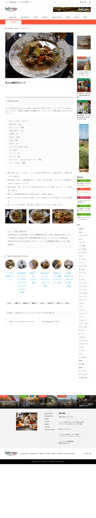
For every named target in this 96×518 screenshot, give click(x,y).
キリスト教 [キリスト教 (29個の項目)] (81, 269)
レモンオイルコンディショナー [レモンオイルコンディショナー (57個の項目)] (83, 341)
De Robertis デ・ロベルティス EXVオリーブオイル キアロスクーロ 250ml (22, 282)
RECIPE (36, 17)
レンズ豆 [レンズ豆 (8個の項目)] (81, 347)
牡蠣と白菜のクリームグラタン (67, 417)
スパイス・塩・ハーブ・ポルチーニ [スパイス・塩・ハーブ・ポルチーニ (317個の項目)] (83, 287)
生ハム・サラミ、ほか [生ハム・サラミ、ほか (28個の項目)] (83, 371)
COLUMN (76, 17)
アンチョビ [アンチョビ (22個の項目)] (81, 242)
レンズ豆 (45, 312)
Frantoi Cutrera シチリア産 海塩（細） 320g (69, 279)
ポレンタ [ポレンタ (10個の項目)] (81, 333)
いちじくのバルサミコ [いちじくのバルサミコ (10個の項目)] (83, 236)
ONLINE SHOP (13, 17)
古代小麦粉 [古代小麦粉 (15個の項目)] (81, 364)
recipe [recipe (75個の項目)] (80, 232)
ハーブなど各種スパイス (10, 276)
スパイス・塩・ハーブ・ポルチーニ (34, 312)
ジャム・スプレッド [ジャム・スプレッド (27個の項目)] (83, 283)
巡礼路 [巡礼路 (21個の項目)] (80, 367)
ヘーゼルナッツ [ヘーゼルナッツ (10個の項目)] (83, 320)
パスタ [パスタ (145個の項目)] (80, 306)
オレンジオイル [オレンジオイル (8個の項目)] (83, 259)
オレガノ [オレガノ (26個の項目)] (81, 256)
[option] (9, 402)
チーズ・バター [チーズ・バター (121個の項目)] (83, 289)
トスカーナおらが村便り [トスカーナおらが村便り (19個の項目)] (83, 293)
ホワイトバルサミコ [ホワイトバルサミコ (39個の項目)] (83, 327)
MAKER (68, 17)
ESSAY (85, 17)
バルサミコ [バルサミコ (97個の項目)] (81, 303)
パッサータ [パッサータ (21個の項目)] (81, 310)
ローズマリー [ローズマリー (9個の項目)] (82, 350)
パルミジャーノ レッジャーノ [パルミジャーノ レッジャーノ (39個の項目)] (83, 314)
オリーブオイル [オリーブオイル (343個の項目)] (83, 252)
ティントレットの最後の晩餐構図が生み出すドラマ (66, 442)
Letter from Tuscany (57, 17)
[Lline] (34, 303)
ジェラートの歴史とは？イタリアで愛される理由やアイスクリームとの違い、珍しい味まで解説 (71, 422)
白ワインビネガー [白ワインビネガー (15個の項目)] (83, 374)
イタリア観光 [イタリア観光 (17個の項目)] (82, 245)
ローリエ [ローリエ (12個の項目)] (81, 354)
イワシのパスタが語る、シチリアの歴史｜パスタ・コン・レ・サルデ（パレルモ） (69, 435)
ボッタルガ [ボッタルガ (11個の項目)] (81, 330)
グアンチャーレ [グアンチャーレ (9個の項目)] (83, 272)
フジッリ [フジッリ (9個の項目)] (81, 316)
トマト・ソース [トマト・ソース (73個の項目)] (83, 296)
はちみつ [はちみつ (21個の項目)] (81, 239)
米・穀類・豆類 (50, 312)
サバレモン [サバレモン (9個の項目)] (81, 279)
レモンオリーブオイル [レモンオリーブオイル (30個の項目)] (83, 344)
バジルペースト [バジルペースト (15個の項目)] (83, 299)
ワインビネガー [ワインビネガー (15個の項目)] (83, 357)
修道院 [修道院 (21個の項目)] (80, 360)
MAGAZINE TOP (25, 17)
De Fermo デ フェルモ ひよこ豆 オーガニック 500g (45, 279)
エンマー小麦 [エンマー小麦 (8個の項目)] (82, 249)
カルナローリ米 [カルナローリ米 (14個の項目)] (83, 266)
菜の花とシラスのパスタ (65, 429)
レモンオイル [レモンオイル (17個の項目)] (82, 337)
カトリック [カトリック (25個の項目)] (81, 262)
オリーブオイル (22, 312)
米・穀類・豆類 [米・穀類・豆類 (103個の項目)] (83, 377)
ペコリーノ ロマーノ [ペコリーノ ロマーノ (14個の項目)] (83, 324)
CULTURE (44, 17)
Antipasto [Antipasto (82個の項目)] (81, 228)
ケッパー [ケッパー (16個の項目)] (81, 276)
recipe (17, 312)
